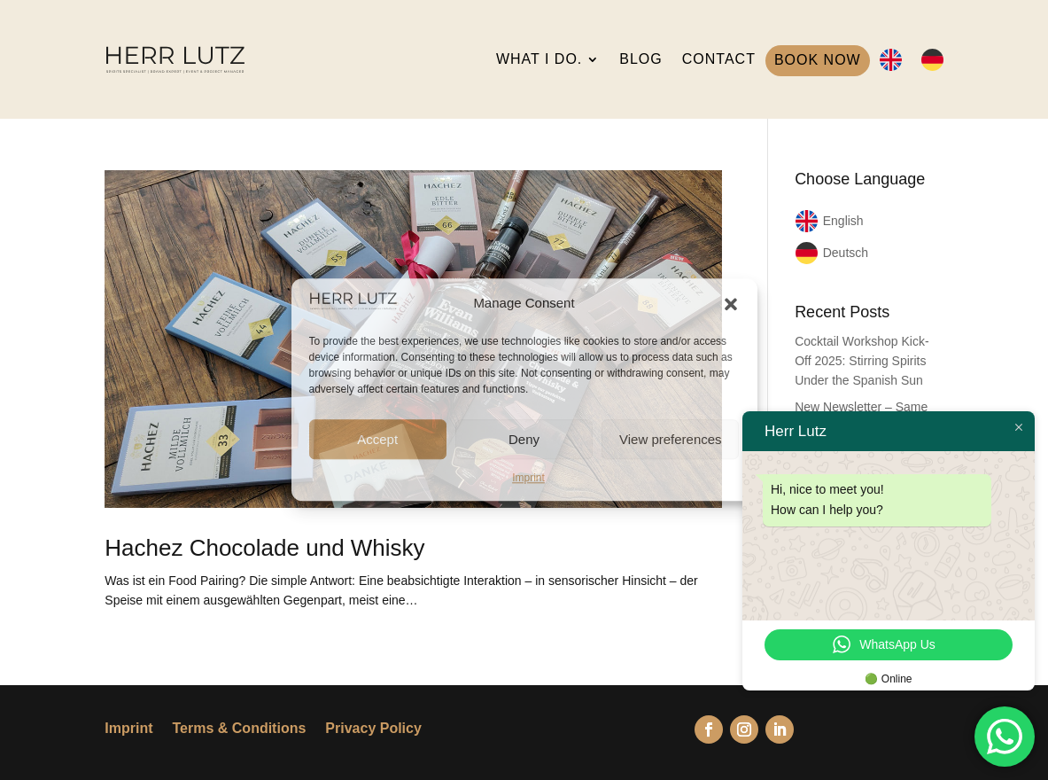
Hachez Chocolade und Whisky (264, 547)
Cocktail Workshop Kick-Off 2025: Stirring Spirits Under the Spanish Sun (861, 361)
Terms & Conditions (240, 729)
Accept (377, 439)
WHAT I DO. (539, 58)
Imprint (528, 478)
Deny (524, 439)
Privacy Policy (373, 729)
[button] (731, 304)
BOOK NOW (817, 59)
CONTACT (719, 58)
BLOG (640, 58)
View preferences (670, 439)
